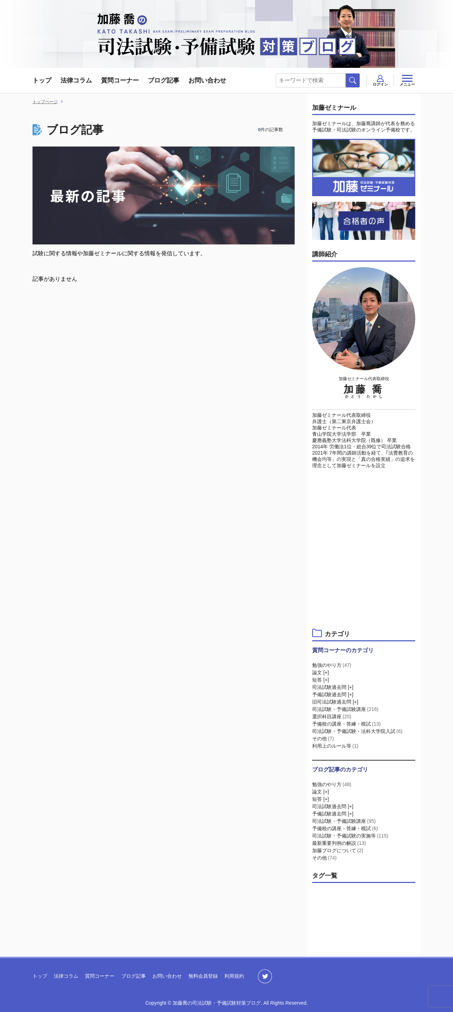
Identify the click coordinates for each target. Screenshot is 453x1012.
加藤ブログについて (338, 850)
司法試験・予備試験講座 (346, 709)
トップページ (45, 101)
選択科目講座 (332, 716)
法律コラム (76, 80)
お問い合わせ (207, 80)
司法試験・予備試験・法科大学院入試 (357, 731)
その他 (323, 738)
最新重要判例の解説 (339, 843)
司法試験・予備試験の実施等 (350, 836)
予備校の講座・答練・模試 (347, 724)
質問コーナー (120, 80)
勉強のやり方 (332, 665)
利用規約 (234, 976)
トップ (42, 80)
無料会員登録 (203, 976)
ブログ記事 (163, 80)
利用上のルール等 (335, 746)
